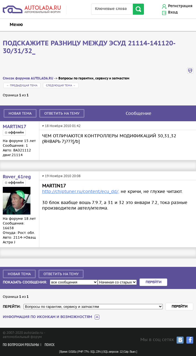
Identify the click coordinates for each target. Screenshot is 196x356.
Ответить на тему (61, 113)
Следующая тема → (61, 85)
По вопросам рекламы (21, 345)
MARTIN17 (14, 127)
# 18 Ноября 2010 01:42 (61, 126)
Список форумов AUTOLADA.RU (28, 78)
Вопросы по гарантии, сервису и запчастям (93, 78)
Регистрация (180, 6)
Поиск (50, 345)
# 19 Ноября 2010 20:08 (61, 176)
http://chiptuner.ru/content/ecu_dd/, (80, 191)
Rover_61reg (17, 177)
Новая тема (20, 113)
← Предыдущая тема (21, 85)
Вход (173, 12)
